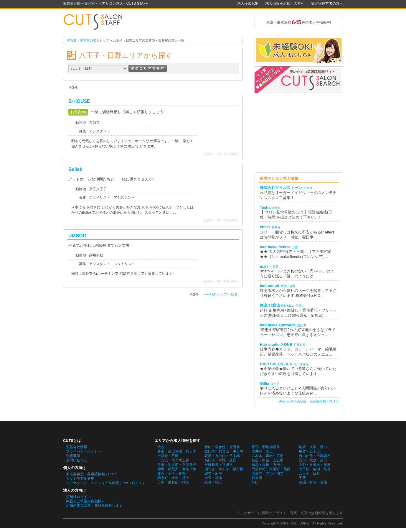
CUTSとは (72, 440)
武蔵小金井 (287, 286)
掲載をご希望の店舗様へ (85, 501)
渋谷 (160, 447)
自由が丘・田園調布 (315, 456)
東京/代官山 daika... (277, 305)
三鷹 (295, 247)
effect (265, 227)
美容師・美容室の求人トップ (88, 40)
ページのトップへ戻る (220, 294)
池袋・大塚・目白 (313, 447)
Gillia (264, 383)
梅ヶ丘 (274, 383)
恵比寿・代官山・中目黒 (223, 451)
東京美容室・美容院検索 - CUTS (91, 474)
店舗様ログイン (78, 497)
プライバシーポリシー (83, 451)
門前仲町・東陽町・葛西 (271, 469)
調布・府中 (213, 473)
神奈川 (257, 478)
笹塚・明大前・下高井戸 (176, 464)
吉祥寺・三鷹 (168, 456)
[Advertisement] (299, 133)
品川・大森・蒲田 (313, 460)
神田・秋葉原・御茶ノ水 (176, 469)
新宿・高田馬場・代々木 (176, 451)
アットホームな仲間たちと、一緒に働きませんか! (111, 179)
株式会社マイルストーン (281, 187)
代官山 (300, 305)
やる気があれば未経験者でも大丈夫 (99, 245)
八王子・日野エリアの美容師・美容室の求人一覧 (95, 22)
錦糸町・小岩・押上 (173, 478)
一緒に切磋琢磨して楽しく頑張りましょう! (128, 112)
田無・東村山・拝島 (173, 482)
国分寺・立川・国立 (267, 473)
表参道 (276, 207)
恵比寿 (301, 325)
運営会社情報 (76, 447)
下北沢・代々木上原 (173, 460)
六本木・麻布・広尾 (267, 456)
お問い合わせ (76, 460)
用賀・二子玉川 (311, 451)
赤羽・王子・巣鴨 (171, 473)
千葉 (302, 478)
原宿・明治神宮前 (266, 447)
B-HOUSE (79, 101)
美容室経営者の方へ (327, 3)
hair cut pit (269, 286)
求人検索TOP (247, 3)
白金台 (307, 188)
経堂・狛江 (213, 482)
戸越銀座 (300, 344)
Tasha (265, 207)
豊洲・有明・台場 (313, 482)
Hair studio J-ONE (276, 344)
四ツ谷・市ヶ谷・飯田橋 (223, 469)
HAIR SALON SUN (276, 364)
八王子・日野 (309, 473)
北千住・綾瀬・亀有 (315, 469)
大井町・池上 (262, 451)
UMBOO (77, 235)
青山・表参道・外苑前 (222, 447)
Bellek (75, 169)
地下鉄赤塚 (301, 364)
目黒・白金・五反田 (267, 460)
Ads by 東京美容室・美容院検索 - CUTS (308, 401)
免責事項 (73, 456)
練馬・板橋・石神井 (267, 464)
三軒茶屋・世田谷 (218, 464)
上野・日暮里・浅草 (315, 464)
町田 (255, 482)
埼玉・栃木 (213, 478)
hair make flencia (275, 247)
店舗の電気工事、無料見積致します (94, 505)
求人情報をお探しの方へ (284, 3)
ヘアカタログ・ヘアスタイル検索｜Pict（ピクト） (106, 483)
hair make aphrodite (278, 325)
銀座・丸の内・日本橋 (222, 456)
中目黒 (274, 266)
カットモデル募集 (80, 478)
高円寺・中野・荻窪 (220, 460)
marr (264, 266)
